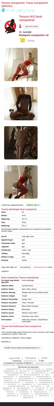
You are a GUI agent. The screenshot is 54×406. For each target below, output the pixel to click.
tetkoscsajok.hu (12, 396)
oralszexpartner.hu (46, 382)
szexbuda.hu (23, 392)
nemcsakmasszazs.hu (12, 382)
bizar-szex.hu (24, 371)
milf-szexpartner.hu (45, 380)
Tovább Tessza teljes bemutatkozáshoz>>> (22, 348)
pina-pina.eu (11, 384)
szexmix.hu (11, 394)
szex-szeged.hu (22, 390)
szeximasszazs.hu (40, 392)
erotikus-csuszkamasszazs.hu (15, 373)
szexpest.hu (25, 394)
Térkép (28, 41)
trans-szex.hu (28, 396)
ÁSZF (44, 358)
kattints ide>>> (33, 205)
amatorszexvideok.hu (13, 369)
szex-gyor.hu (40, 388)
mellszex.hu (8, 380)
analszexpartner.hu (33, 369)
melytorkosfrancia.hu (25, 380)
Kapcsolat (14, 358)
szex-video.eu (39, 390)
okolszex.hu (29, 382)
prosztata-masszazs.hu (16, 386)
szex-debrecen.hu (23, 388)
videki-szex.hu (44, 396)
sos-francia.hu (36, 386)
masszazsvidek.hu (45, 378)
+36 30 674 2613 (31, 26)
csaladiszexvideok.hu (42, 371)
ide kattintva (25, 267)
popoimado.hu (27, 384)
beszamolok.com (30, 361)
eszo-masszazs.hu (38, 373)
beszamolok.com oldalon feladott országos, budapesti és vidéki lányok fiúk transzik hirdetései (28, 364)
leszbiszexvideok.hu (43, 377)
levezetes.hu (8, 378)
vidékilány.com (28, 398)
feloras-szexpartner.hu (32, 375)
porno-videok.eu (43, 384)
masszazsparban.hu (25, 378)
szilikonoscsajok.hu (42, 394)
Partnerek (30, 358)
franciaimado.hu (25, 377)
